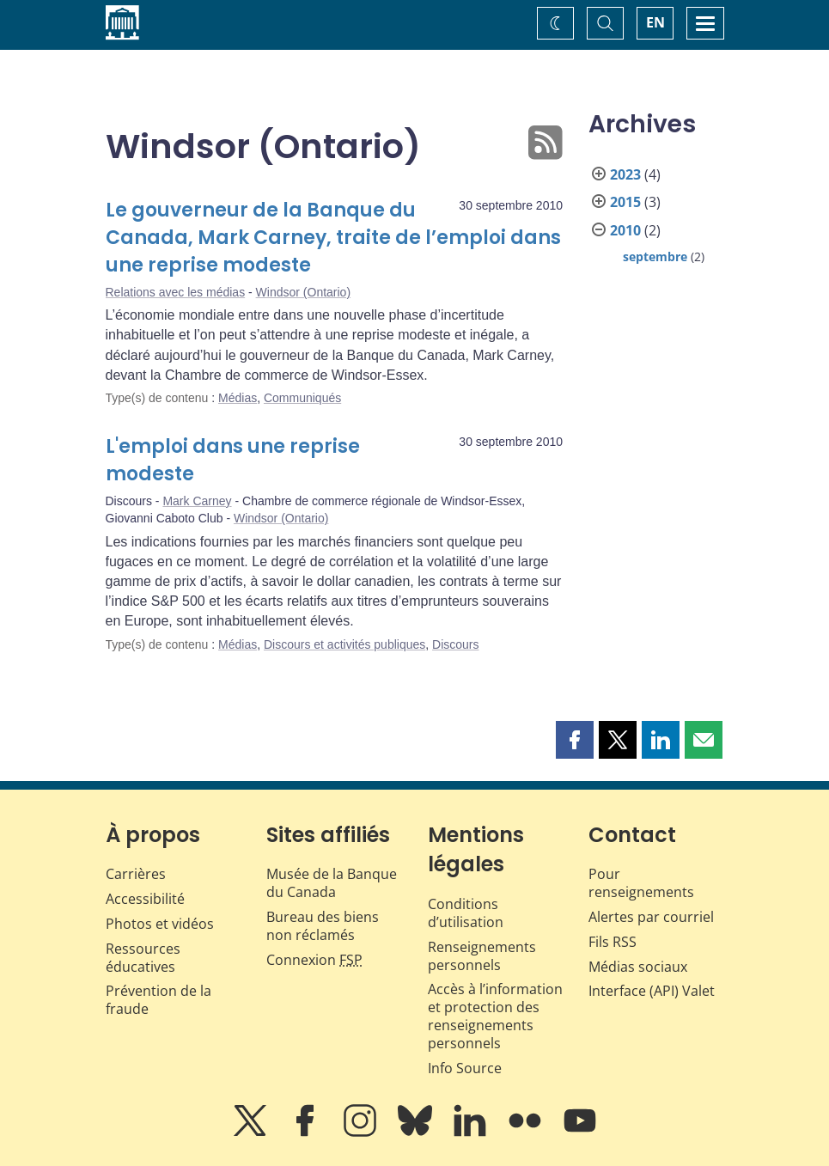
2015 (625, 201)
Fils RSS (612, 941)
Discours (455, 644)
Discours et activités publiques (344, 644)
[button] (575, 740)
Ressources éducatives (143, 957)
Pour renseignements (641, 882)
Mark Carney (196, 501)
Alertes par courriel (651, 916)
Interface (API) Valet (651, 990)
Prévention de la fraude (158, 999)
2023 (625, 174)
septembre (655, 256)
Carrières (136, 873)
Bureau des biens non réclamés (322, 925)
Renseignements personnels (482, 955)
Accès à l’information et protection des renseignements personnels (495, 1016)
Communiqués (302, 398)
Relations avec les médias (176, 292)
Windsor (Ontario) (303, 292)
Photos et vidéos (160, 923)
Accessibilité (145, 898)
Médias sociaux (637, 966)
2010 (625, 230)
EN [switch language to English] (655, 22)
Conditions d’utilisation (465, 912)
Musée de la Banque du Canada (331, 882)
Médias (237, 398)
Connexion (314, 959)
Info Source (465, 1068)
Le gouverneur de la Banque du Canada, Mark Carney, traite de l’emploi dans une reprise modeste (333, 237)
